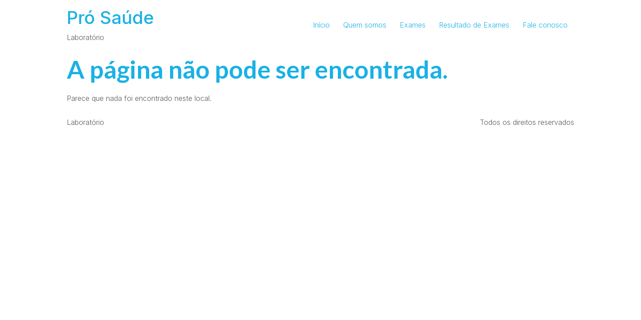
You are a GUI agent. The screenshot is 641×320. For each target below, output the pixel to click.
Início (321, 24)
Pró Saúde (110, 17)
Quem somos (364, 24)
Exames (413, 24)
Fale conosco (545, 24)
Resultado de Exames (474, 24)
